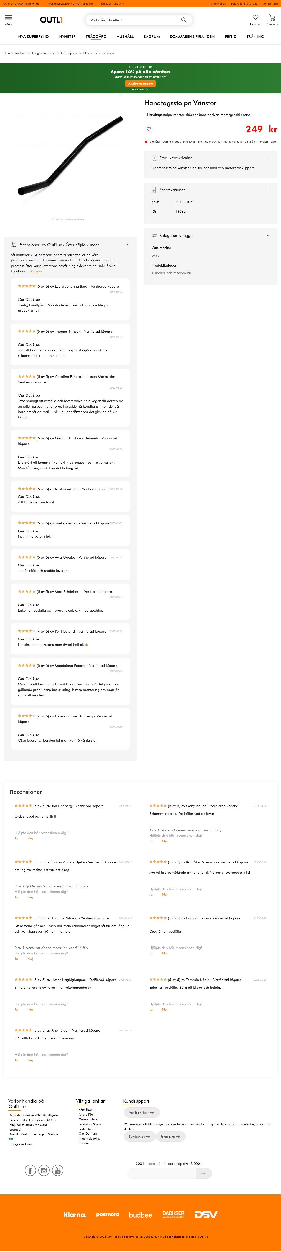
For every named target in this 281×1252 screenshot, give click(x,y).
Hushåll (125, 36)
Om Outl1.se (88, 1133)
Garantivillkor (88, 1119)
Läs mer (36, 271)
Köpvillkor (85, 1109)
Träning (255, 36)
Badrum (152, 36)
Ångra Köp (86, 1114)
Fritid (231, 36)
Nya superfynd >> (112, 3)
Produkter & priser (91, 1124)
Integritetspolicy (89, 1138)
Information (218, 3)
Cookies (84, 1143)
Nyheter (67, 36)
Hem (7, 53)
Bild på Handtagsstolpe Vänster (68, 219)
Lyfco (156, 255)
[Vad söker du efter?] (139, 20)
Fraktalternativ (88, 1129)
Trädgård (96, 36)
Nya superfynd (33, 36)
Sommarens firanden (192, 36)
